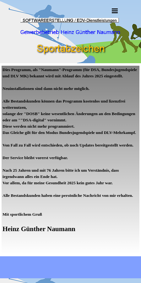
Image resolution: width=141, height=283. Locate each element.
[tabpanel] (70, 160)
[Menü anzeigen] (115, 10)
